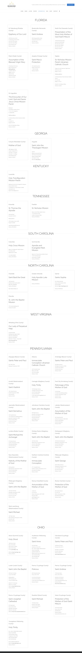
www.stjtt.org (37, 159)
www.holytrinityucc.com (16, 643)
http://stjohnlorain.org (16, 586)
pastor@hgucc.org (14, 549)
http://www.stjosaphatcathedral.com (18, 611)
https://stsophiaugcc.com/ (63, 286)
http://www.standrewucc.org (60, 583)
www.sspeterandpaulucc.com (60, 554)
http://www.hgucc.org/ (16, 552)
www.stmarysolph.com (13, 340)
